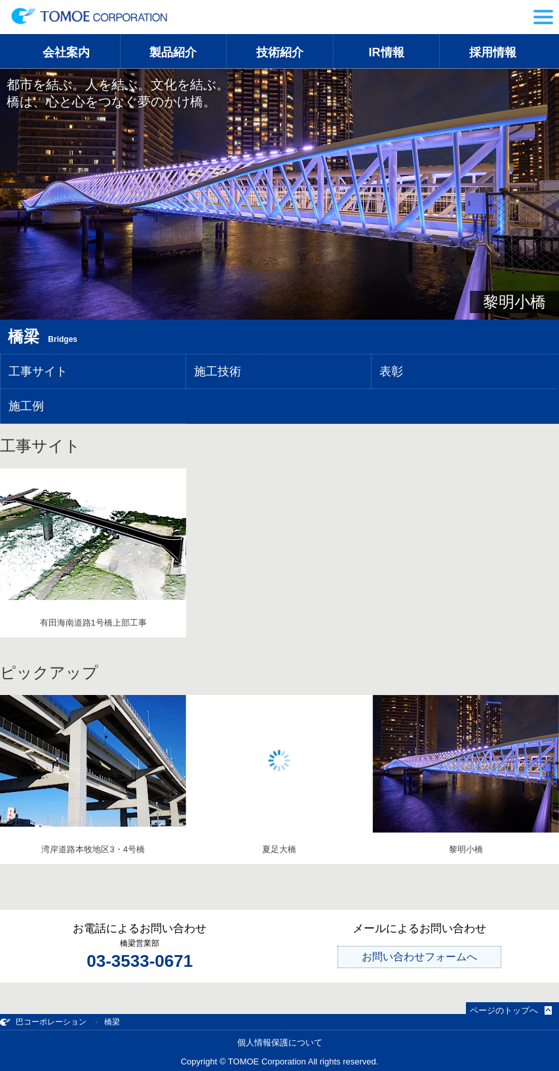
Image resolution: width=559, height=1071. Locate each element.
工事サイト (38, 371)
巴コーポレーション (43, 1021)
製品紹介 (173, 52)
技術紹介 (279, 52)
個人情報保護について (279, 1042)
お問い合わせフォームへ (419, 956)
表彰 (391, 371)
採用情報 (492, 52)
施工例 (26, 406)
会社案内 (66, 52)
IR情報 (386, 52)
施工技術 (217, 371)
